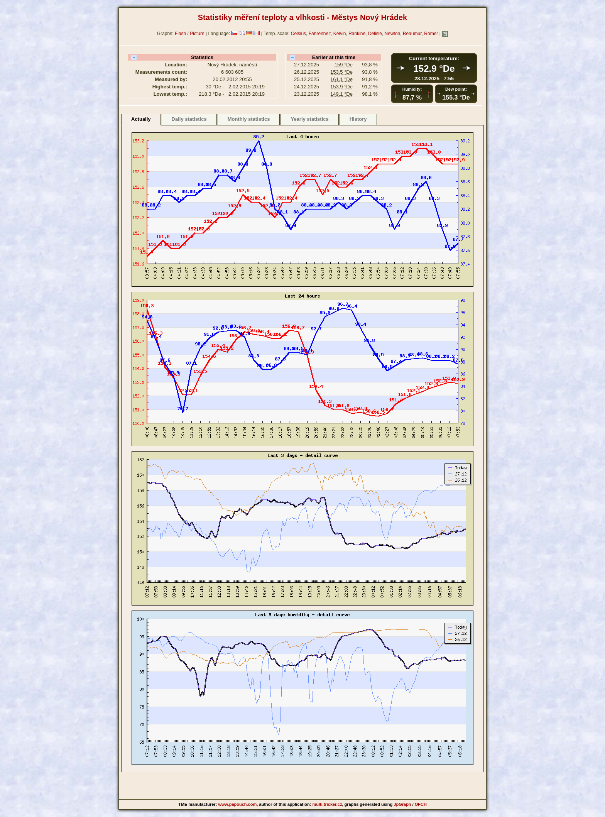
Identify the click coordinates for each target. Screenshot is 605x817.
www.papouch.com (237, 804)
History (358, 119)
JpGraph (402, 804)
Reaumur (412, 33)
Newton (393, 33)
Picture (197, 33)
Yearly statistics (309, 119)
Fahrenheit (320, 33)
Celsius (298, 33)
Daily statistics (189, 119)
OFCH (421, 804)
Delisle (375, 33)
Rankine (356, 33)
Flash (180, 33)
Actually (141, 119)
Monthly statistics (249, 119)
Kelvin (339, 33)
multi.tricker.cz (327, 804)
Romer (431, 33)
